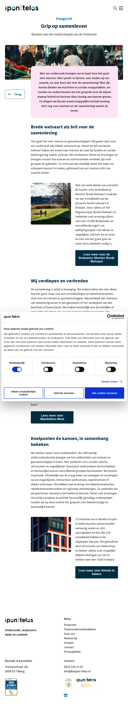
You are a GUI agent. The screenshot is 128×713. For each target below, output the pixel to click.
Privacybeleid (72, 652)
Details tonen (109, 381)
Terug (15, 94)
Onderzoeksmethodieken (80, 629)
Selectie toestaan (64, 393)
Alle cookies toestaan (104, 393)
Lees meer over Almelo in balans (96, 572)
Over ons (69, 634)
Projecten (70, 625)
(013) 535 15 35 (73, 667)
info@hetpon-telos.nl (77, 671)
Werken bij (70, 638)
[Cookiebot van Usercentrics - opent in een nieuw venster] (109, 316)
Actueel (68, 643)
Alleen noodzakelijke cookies (23, 393)
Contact (69, 647)
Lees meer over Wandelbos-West (52, 417)
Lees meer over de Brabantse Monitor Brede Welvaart (96, 258)
